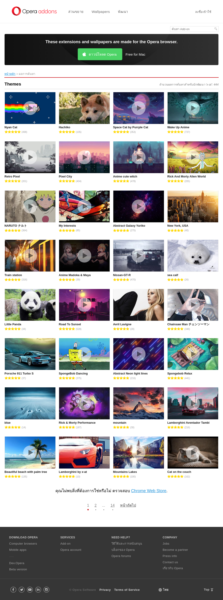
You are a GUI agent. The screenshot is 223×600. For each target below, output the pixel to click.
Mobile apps (17, 549)
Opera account (70, 549)
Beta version (18, 569)
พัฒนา (123, 12)
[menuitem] (73, 12)
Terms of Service (127, 589)
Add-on (65, 543)
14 (113, 505)
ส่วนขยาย (75, 12)
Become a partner (175, 549)
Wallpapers (101, 12)
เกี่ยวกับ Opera (173, 568)
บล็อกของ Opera (123, 549)
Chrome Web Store (148, 491)
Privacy (105, 589)
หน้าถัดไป (128, 505)
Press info (170, 556)
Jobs (166, 543)
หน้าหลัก (9, 74)
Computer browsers (23, 543)
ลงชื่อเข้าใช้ (203, 12)
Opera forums (121, 556)
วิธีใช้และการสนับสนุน (127, 543)
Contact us (170, 562)
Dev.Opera (16, 563)
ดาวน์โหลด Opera (103, 54)
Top (206, 589)
